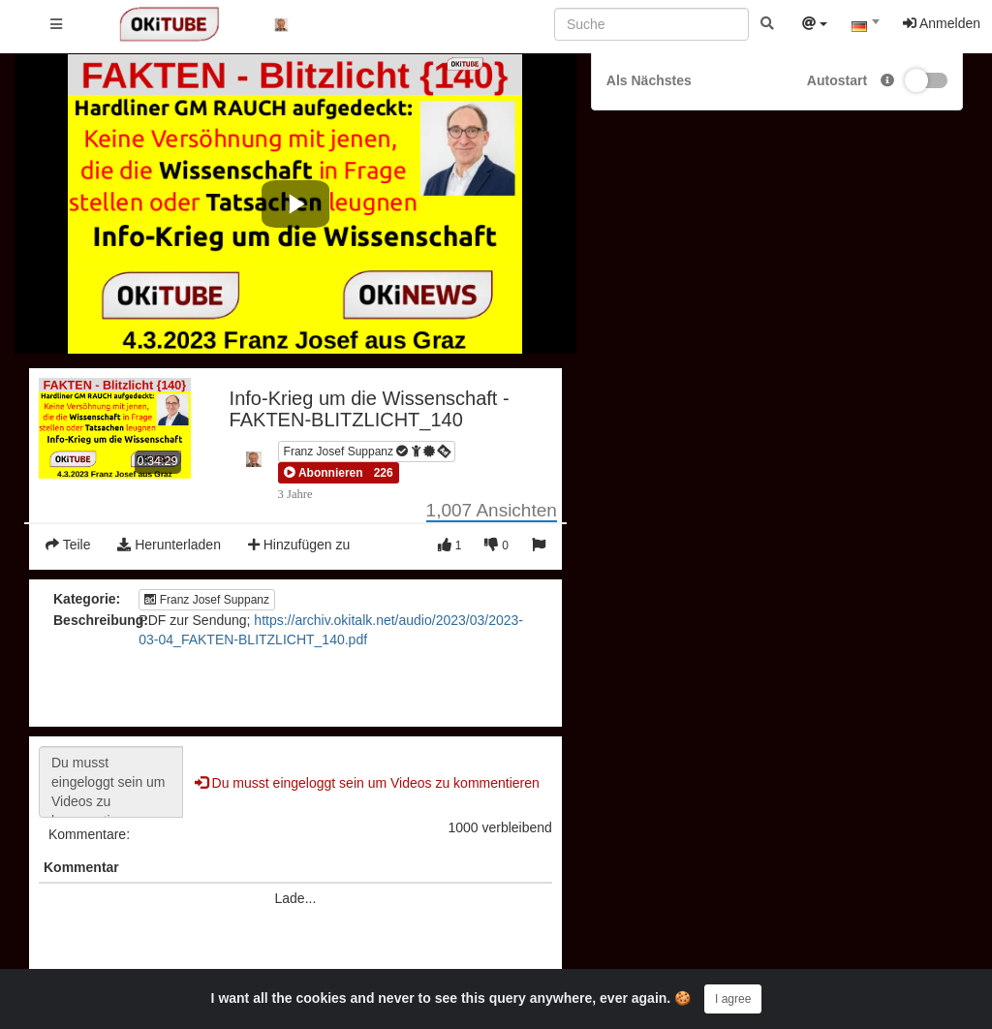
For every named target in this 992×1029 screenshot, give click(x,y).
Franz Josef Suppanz (367, 451)
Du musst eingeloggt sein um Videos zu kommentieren (111, 782)
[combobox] (865, 28)
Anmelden (941, 23)
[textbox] (865, 27)
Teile (68, 544)
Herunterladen (169, 544)
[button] (323, 472)
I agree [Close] (733, 999)
